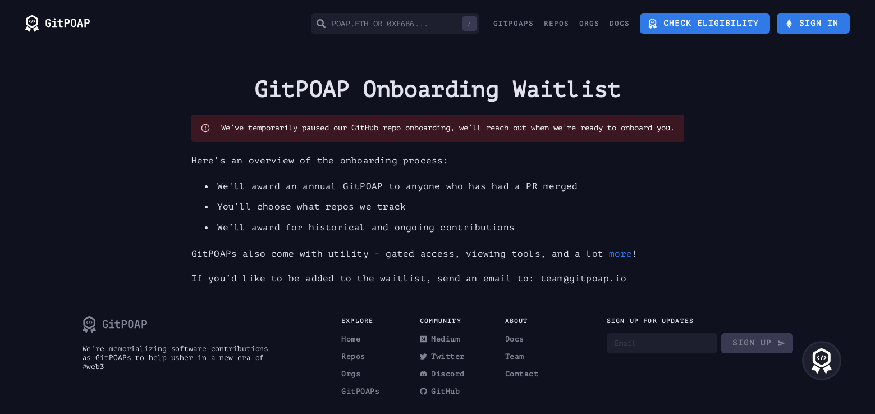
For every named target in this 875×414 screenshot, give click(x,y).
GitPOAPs (513, 24)
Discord (442, 374)
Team (514, 356)
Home (350, 339)
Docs (620, 24)
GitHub (440, 391)
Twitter (442, 356)
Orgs (589, 24)
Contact (522, 374)
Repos (556, 24)
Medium (440, 339)
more (620, 254)
